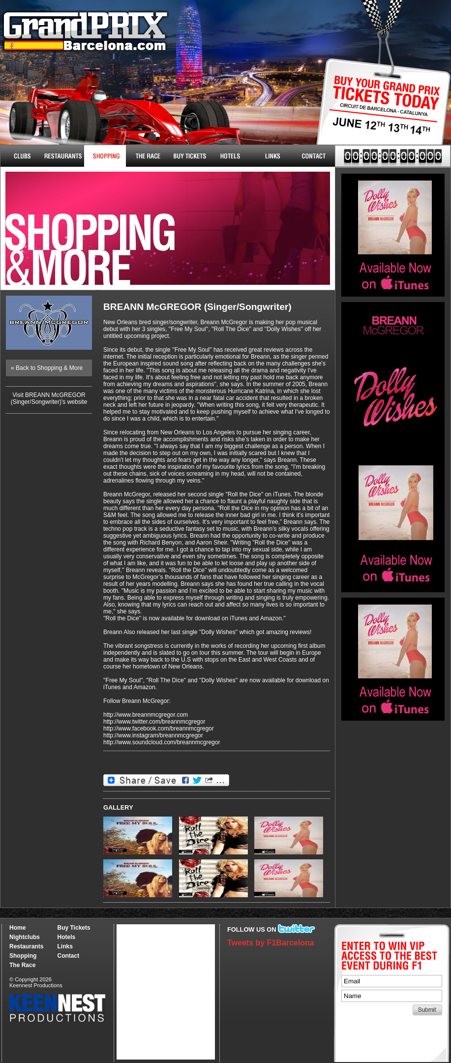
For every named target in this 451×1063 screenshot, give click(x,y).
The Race (147, 156)
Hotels (230, 156)
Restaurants (63, 156)
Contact (314, 156)
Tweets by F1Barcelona (270, 943)
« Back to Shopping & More (47, 367)
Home (17, 927)
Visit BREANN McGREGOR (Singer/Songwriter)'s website (49, 398)
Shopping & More (105, 156)
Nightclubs (21, 156)
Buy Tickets (380, 112)
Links (272, 156)
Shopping (22, 955)
